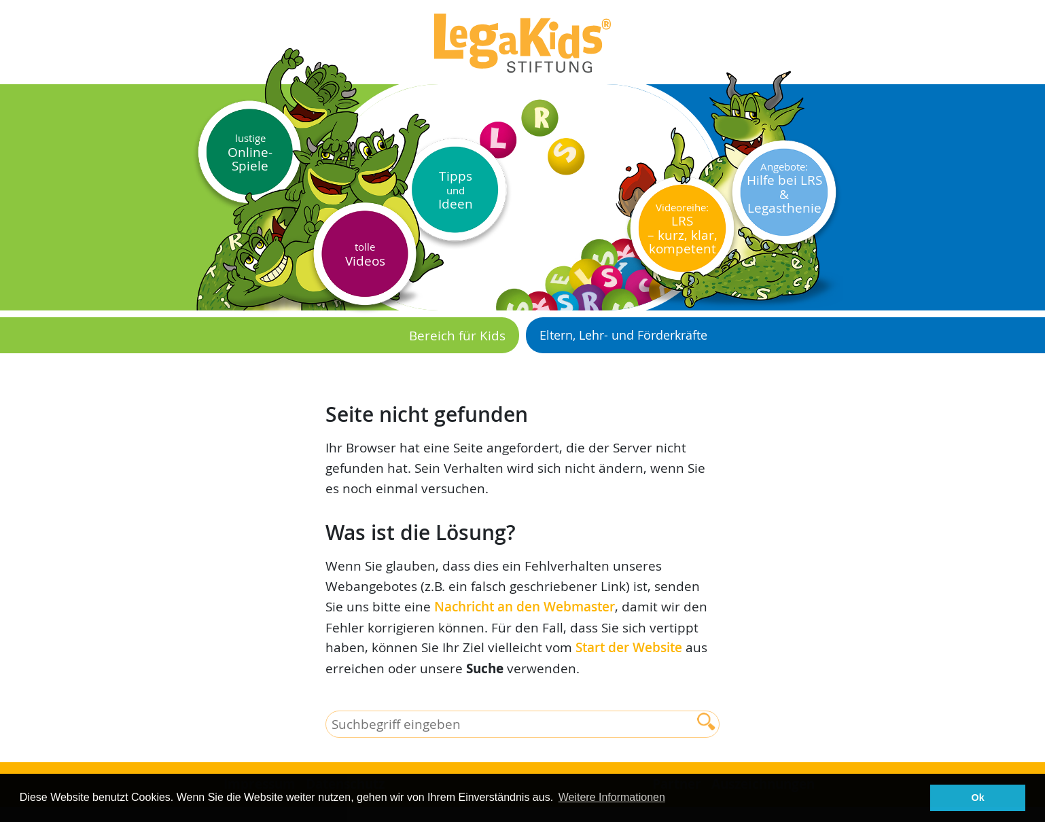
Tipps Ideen (455, 189)
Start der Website (628, 647)
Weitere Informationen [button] (612, 797)
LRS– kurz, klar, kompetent (683, 228)
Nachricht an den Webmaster (524, 606)
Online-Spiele (250, 152)
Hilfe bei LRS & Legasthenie (784, 188)
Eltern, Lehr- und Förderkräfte (623, 335)
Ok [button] (978, 797)
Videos (365, 254)
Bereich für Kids (457, 335)
